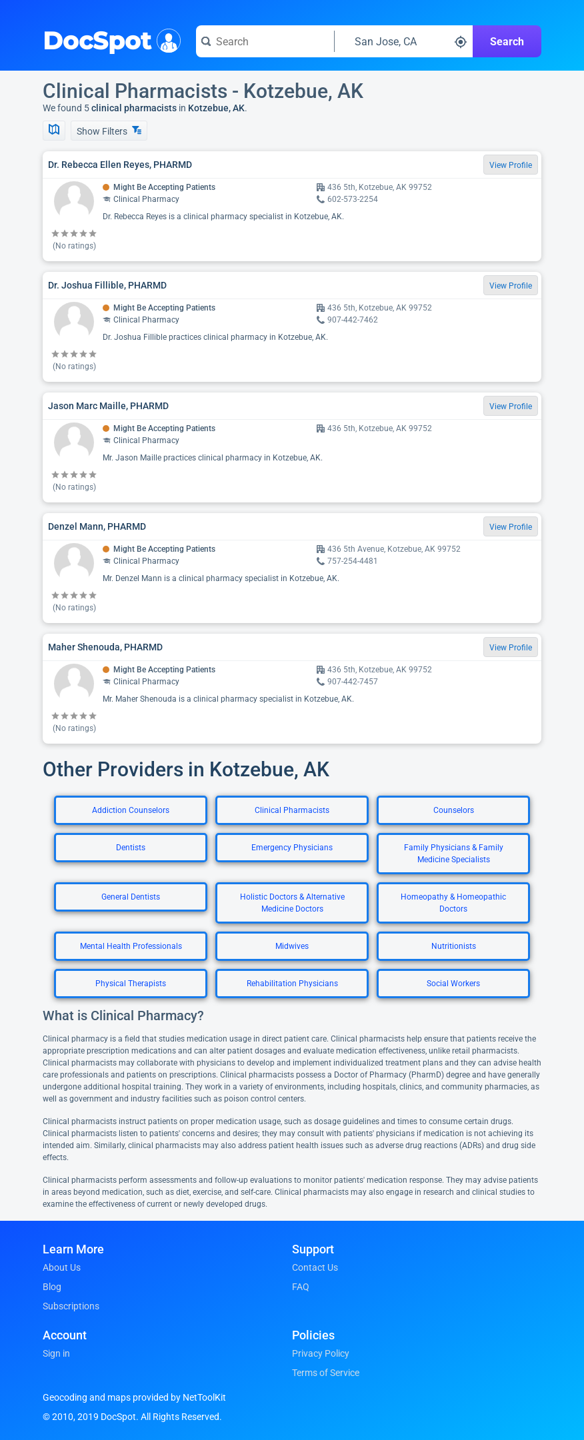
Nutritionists (453, 946)
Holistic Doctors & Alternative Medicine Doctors (292, 903)
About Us (62, 1267)
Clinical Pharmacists (292, 810)
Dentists (130, 847)
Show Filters (109, 131)
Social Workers (453, 983)
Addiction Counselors (130, 810)
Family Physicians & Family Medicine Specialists (453, 853)
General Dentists (130, 897)
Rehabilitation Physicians (292, 983)
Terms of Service (325, 1372)
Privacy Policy (320, 1353)
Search (507, 41)
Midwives (292, 946)
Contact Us (315, 1267)
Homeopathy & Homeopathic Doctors (453, 903)
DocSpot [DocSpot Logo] (109, 39)
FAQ (300, 1286)
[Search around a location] (404, 41)
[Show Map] (54, 131)
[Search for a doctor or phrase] (265, 41)
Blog (52, 1286)
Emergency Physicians (292, 847)
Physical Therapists (130, 983)
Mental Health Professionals (131, 946)
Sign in (56, 1353)
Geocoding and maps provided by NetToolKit (134, 1397)
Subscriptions (71, 1306)
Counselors (453, 810)
